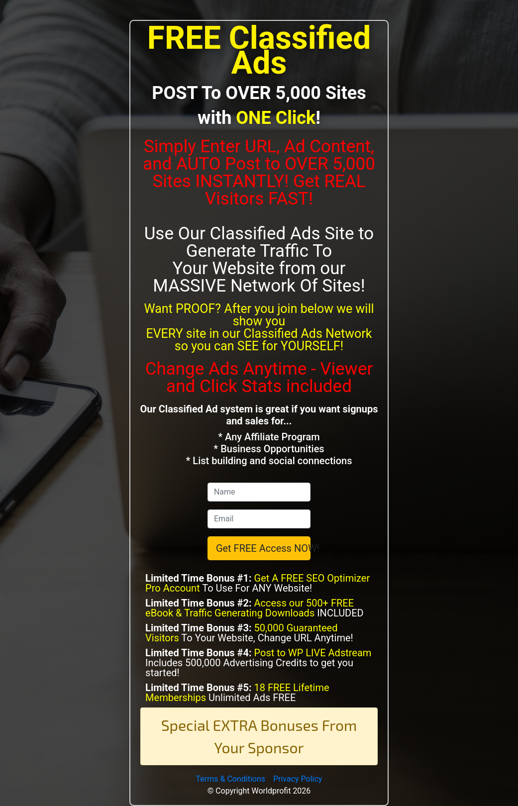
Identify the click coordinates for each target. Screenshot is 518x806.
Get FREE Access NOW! (263, 548)
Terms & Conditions (231, 779)
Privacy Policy (297, 779)
